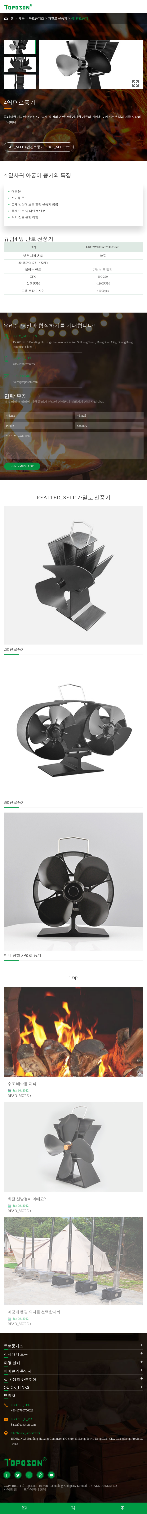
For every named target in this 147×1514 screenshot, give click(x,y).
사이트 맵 (10, 1489)
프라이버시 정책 (35, 1489)
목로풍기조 (36, 18)
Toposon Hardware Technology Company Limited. (56, 1485)
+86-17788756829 (22, 1410)
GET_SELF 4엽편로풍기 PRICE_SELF (38, 146)
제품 (22, 18)
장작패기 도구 (16, 1354)
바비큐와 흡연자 (18, 1371)
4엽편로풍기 (79, 18)
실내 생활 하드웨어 (20, 1379)
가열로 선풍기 (57, 18)
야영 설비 (12, 1363)
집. (13, 18)
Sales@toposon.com (23, 1424)
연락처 (9, 1395)
